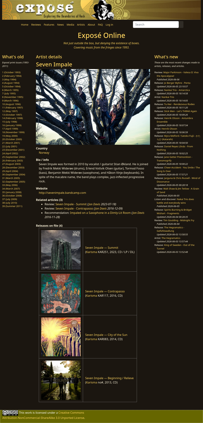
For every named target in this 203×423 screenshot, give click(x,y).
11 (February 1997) (12, 107)
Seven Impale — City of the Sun (106, 335)
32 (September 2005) (13, 181)
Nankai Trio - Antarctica (177, 90)
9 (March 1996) (10, 100)
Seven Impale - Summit (71, 204)
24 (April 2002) (10, 153)
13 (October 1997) (12, 114)
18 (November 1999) (13, 132)
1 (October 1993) (11, 72)
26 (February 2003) (12, 160)
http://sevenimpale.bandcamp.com (62, 193)
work (28, 413)
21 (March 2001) (11, 142)
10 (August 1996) (11, 104)
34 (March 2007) (11, 188)
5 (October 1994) (11, 86)
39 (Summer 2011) (12, 206)
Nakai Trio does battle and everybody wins (175, 201)
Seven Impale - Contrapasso (74, 208)
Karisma (91, 252)
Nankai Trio (168, 97)
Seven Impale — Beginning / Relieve (109, 378)
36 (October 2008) (12, 195)
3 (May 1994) (9, 79)
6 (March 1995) (10, 90)
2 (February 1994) (11, 75)
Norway (44, 153)
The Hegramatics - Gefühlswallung (170, 229)
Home (24, 24)
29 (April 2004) (10, 171)
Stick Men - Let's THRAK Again (180, 111)
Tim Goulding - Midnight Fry (178, 220)
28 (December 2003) (13, 167)
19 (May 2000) (10, 135)
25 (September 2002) (13, 157)
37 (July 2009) (9, 199)
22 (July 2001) (9, 146)
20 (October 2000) (12, 139)
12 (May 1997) (10, 111)
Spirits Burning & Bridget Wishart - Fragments (174, 211)
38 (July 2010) (9, 202)
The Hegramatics (171, 238)
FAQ (100, 24)
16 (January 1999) (11, 125)
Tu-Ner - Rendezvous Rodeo (179, 104)
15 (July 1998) (9, 121)
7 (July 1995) (9, 93)
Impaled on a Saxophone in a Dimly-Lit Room (100, 213)
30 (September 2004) (13, 174)
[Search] (156, 24)
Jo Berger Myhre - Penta (177, 82)
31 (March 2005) (11, 178)
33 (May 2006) (10, 185)
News (60, 24)
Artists (81, 24)
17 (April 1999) (10, 128)
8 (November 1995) (12, 97)
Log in (109, 24)
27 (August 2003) (11, 164)
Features (49, 24)
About (91, 24)
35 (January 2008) (11, 192)
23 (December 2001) (13, 149)
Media (70, 24)
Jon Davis (94, 204)
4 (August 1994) (10, 82)
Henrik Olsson (169, 128)
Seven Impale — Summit (101, 248)
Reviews (36, 24)
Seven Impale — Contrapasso (105, 291)
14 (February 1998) (12, 118)
